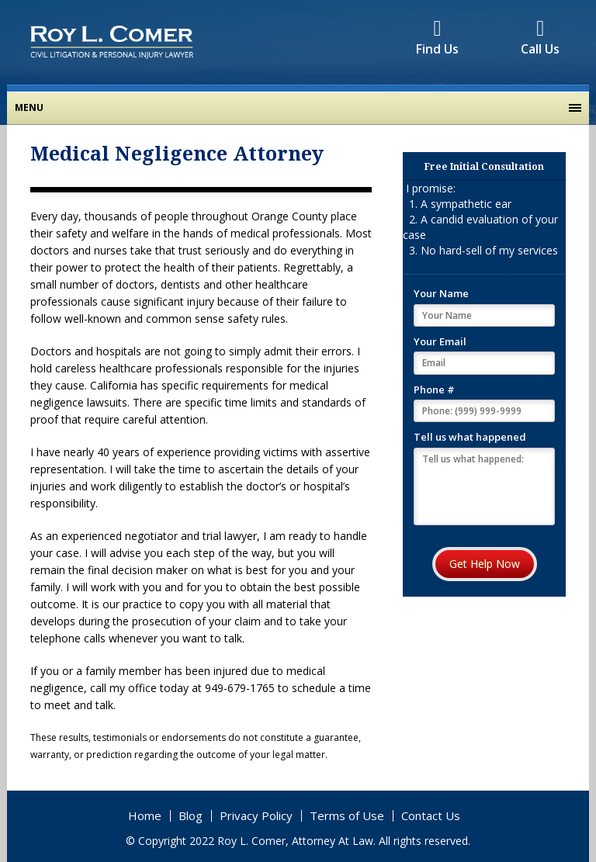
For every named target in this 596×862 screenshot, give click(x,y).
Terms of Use (347, 815)
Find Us (437, 40)
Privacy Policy (256, 815)
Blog (190, 815)
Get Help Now (484, 563)
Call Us (540, 40)
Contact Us (430, 815)
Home (144, 815)
